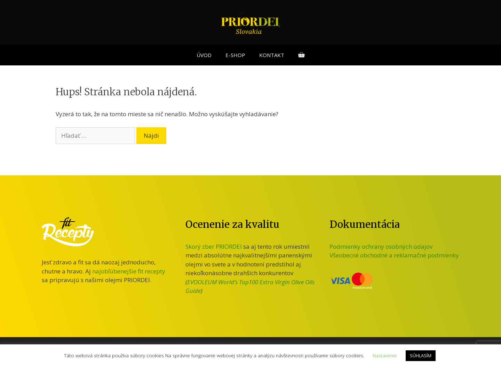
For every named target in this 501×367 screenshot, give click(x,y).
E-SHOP (235, 54)
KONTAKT (271, 54)
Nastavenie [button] (385, 355)
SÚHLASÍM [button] (420, 355)
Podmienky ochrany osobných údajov (380, 246)
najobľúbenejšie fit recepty (128, 271)
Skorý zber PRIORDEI (213, 246)
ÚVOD (204, 54)
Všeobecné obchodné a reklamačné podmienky (394, 255)
